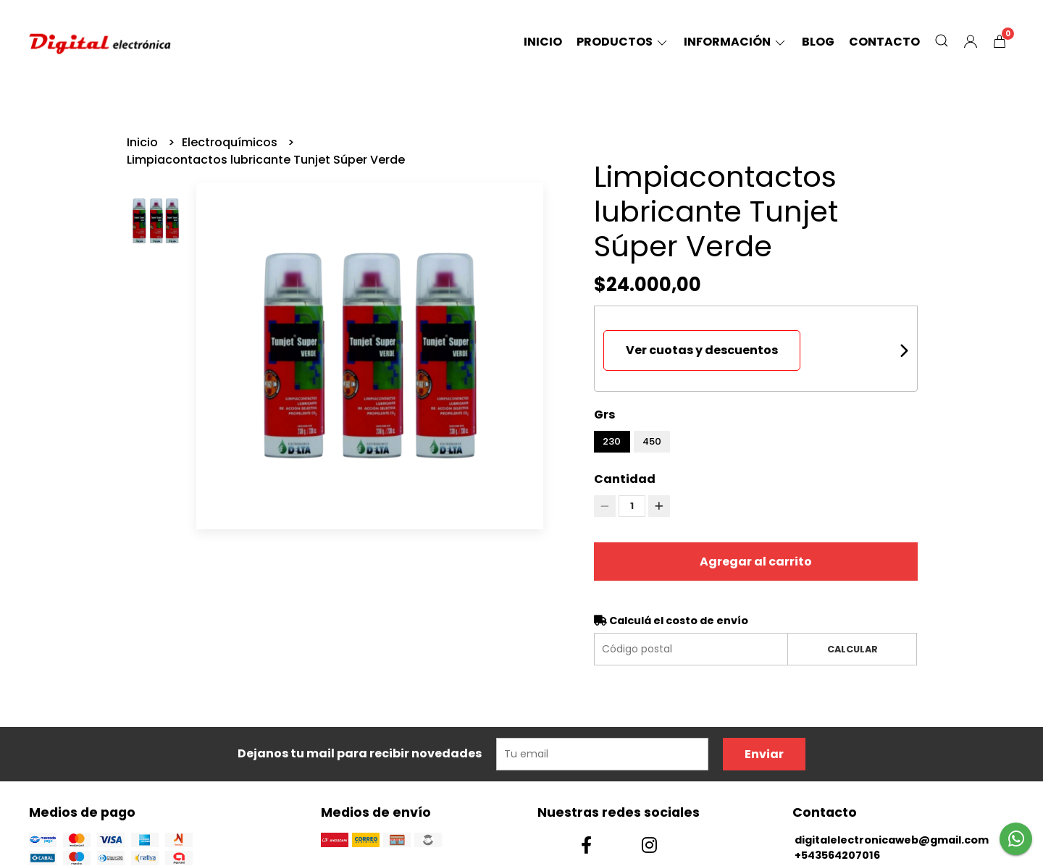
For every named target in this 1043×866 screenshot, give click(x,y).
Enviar (764, 754)
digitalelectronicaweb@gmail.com (892, 840)
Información (735, 41)
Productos (623, 41)
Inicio (543, 41)
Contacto (884, 41)
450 (651, 441)
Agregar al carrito (756, 561)
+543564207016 (837, 855)
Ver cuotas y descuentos (702, 350)
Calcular (852, 649)
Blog (818, 41)
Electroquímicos (231, 142)
